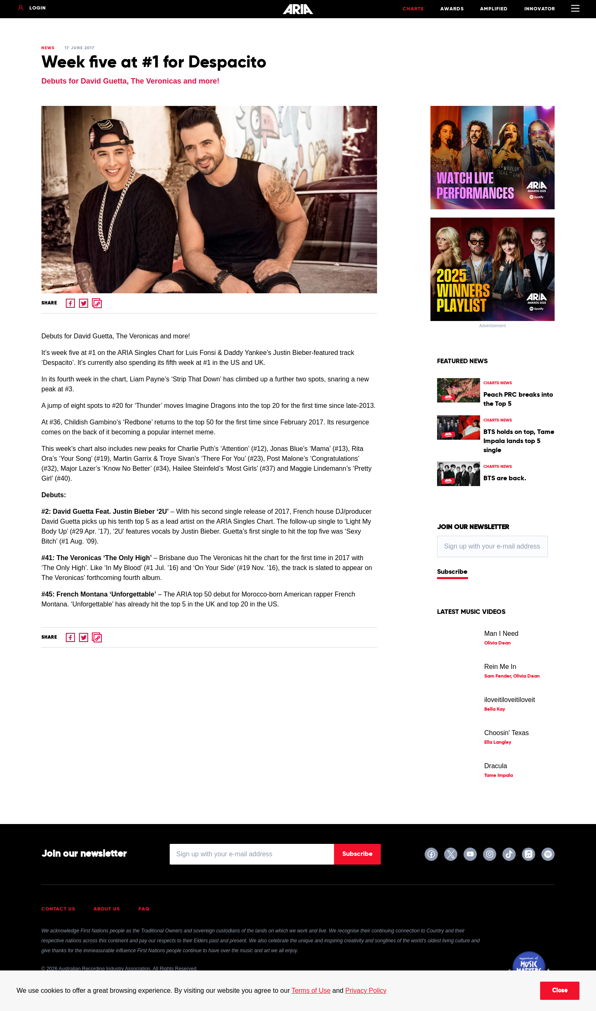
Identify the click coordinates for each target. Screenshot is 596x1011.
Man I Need (501, 633)
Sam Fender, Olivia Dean (512, 676)
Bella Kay (494, 709)
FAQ (144, 909)
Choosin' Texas (506, 732)
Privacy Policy (366, 990)
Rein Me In (500, 666)
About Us (107, 909)
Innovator (539, 9)
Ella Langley (497, 742)
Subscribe (452, 572)
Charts (413, 9)
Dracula (495, 765)
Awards (452, 9)
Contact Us (58, 909)
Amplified (494, 9)
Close (559, 991)
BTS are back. (504, 478)
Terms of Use (310, 990)
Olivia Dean (497, 643)
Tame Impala (498, 775)
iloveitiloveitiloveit (509, 699)
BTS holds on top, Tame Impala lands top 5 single (518, 441)
